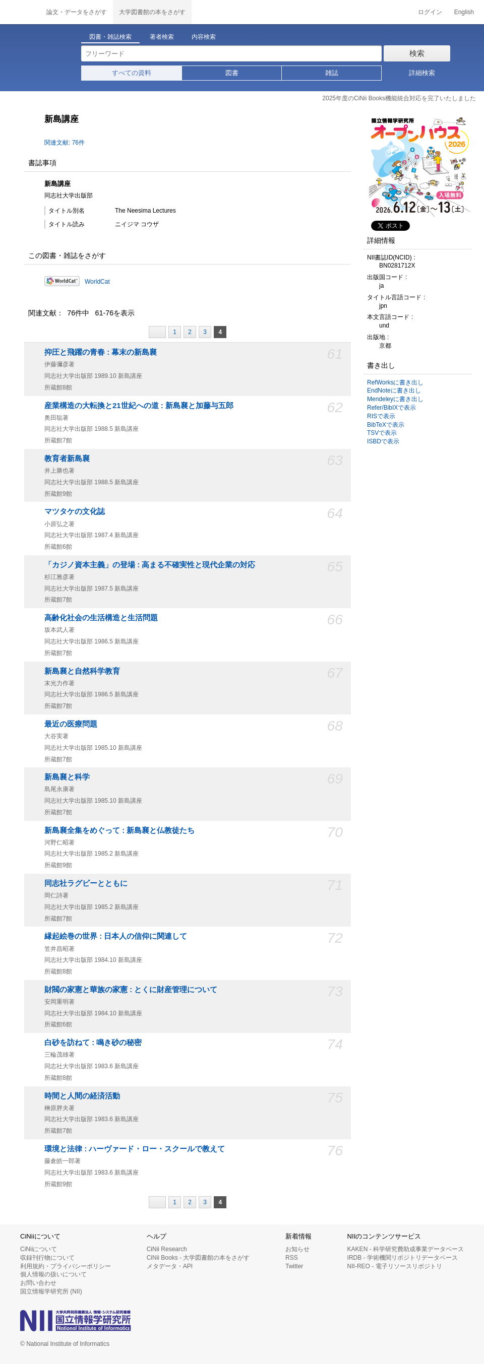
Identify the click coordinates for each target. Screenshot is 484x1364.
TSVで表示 (382, 432)
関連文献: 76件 (64, 142)
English (464, 12)
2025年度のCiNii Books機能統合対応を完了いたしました (399, 98)
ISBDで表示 (383, 441)
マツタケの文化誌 (74, 511)
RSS (291, 1257)
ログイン (430, 12)
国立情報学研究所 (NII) (51, 1291)
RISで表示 (381, 416)
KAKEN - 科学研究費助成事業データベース (405, 1249)
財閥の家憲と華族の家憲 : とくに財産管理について (130, 990)
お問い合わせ (38, 1282)
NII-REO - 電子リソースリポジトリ (394, 1266)
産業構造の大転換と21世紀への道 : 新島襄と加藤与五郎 (138, 406)
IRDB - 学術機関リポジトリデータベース (402, 1257)
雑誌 (331, 73)
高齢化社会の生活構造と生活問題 (101, 618)
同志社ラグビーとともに (86, 883)
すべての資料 (131, 73)
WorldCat (97, 281)
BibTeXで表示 (385, 424)
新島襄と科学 (67, 777)
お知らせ (297, 1249)
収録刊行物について (47, 1257)
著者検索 (162, 36)
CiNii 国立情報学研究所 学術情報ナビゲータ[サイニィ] (20, 12)
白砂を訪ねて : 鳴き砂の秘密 (93, 1042)
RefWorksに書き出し (395, 382)
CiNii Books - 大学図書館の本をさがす (198, 1257)
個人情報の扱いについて (53, 1274)
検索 (417, 53)
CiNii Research (167, 1249)
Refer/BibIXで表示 (391, 407)
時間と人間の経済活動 (82, 1096)
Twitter (294, 1266)
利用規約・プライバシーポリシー (65, 1266)
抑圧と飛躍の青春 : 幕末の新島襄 (100, 352)
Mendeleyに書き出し (395, 399)
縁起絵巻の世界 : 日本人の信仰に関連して (115, 936)
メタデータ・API (170, 1266)
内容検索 (204, 36)
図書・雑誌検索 (110, 36)
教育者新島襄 (67, 458)
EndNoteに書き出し (394, 390)
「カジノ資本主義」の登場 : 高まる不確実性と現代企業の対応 (149, 565)
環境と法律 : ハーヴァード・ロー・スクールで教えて (134, 1149)
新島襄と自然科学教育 (82, 671)
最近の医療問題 (70, 724)
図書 (231, 73)
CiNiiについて (38, 1249)
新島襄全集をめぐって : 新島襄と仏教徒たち (119, 830)
